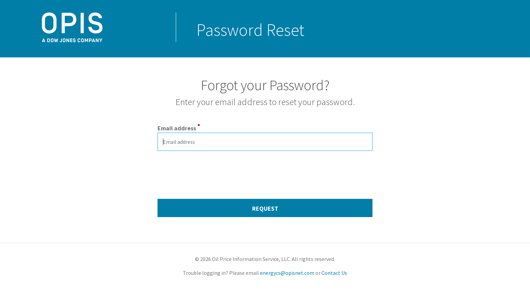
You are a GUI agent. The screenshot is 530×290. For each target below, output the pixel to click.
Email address (177, 128)
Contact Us (333, 272)
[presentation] (209, 169)
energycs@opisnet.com (287, 272)
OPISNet (35, 39)
